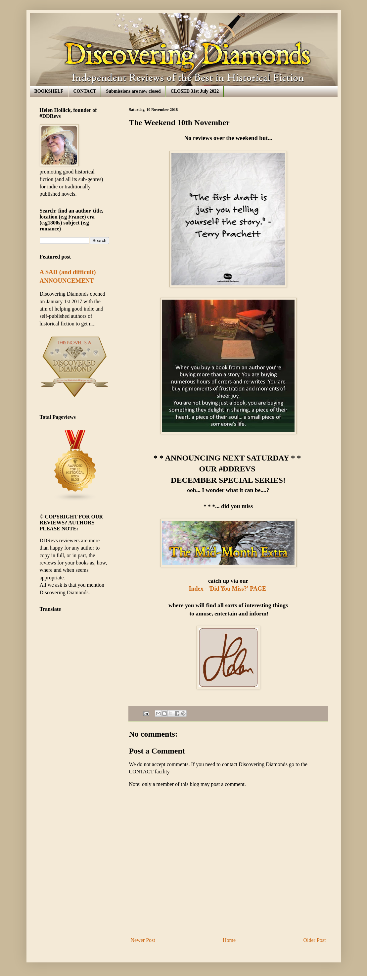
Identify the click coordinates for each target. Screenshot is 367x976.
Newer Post (143, 940)
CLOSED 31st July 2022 (194, 91)
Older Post (314, 940)
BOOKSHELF (49, 91)
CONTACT (84, 91)
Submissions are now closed (133, 91)
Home (229, 940)
